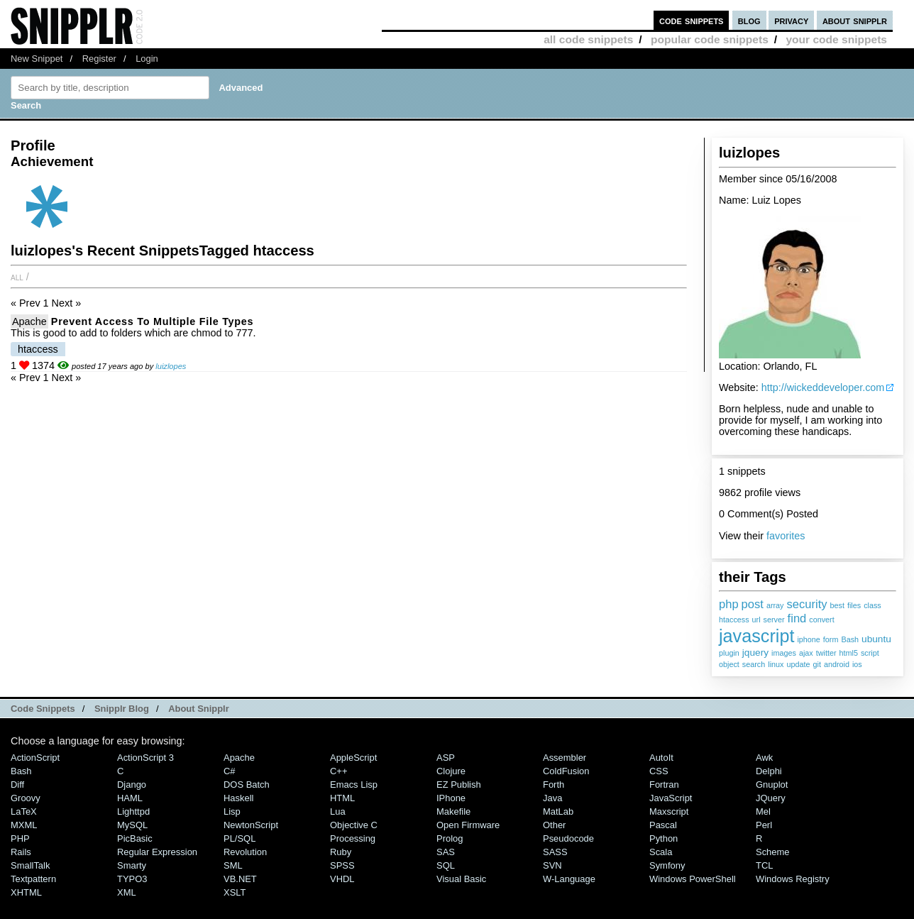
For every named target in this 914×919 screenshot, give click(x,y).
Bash (850, 639)
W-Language (569, 879)
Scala (660, 852)
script (870, 653)
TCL (764, 865)
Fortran (664, 784)
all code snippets (588, 39)
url (756, 619)
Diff (17, 784)
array (775, 605)
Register (99, 58)
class (872, 605)
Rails (21, 852)
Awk (764, 757)
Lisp (232, 811)
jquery (755, 652)
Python (663, 838)
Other (554, 825)
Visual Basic (461, 879)
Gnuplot (772, 784)
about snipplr (854, 20)
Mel (763, 811)
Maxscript (668, 811)
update (798, 664)
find (797, 618)
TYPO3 (132, 879)
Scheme (773, 852)
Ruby (340, 852)
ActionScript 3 (145, 757)
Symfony (667, 865)
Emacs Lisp (354, 784)
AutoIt (661, 757)
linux (775, 664)
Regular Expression (157, 852)
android (836, 664)
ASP (445, 757)
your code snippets (836, 39)
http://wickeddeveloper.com (823, 387)
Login (147, 58)
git (816, 664)
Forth (553, 784)
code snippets (691, 20)
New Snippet (36, 58)
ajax (806, 653)
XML (126, 892)
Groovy (25, 798)
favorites (785, 535)
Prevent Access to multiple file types (152, 321)
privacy (791, 20)
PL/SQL (239, 838)
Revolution (245, 852)
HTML (342, 798)
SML (233, 865)
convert (821, 619)
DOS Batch (247, 784)
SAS (445, 852)
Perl (764, 825)
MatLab (558, 811)
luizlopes (170, 366)
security (807, 604)
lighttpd (133, 811)
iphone (808, 639)
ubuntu (876, 639)
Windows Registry (793, 879)
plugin (729, 653)
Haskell (238, 798)
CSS (658, 771)
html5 (848, 653)
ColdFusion (566, 771)
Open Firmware (468, 825)
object (729, 664)
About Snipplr (198, 708)
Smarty (131, 865)
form (831, 639)
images (783, 653)
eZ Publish (458, 784)
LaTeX (24, 811)
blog (749, 20)
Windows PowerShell (692, 879)
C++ (338, 771)
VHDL (342, 879)
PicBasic (135, 838)
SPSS (342, 865)
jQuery (771, 798)
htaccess (734, 619)
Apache (29, 321)
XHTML (26, 892)
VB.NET (240, 879)
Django (131, 784)
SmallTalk (30, 865)
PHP (20, 838)
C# (230, 771)
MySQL (132, 825)
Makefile (453, 811)
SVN (552, 865)
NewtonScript (251, 825)
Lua (338, 811)
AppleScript (353, 757)
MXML (24, 825)
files (854, 605)
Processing (352, 838)
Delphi (769, 771)
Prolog (449, 838)
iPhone (451, 798)
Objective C (354, 825)
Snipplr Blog (121, 708)
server (774, 619)
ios (857, 664)
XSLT (235, 892)
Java (552, 798)
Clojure (451, 771)
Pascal (663, 825)
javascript (756, 636)
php (729, 604)
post (753, 604)
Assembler (564, 757)
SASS (555, 852)
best (837, 605)
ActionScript (35, 757)
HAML (130, 798)
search (753, 664)
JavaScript (670, 798)
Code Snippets (43, 708)
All (17, 276)
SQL (445, 865)
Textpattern (33, 879)
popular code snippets (710, 39)
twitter (826, 653)
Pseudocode (568, 838)
